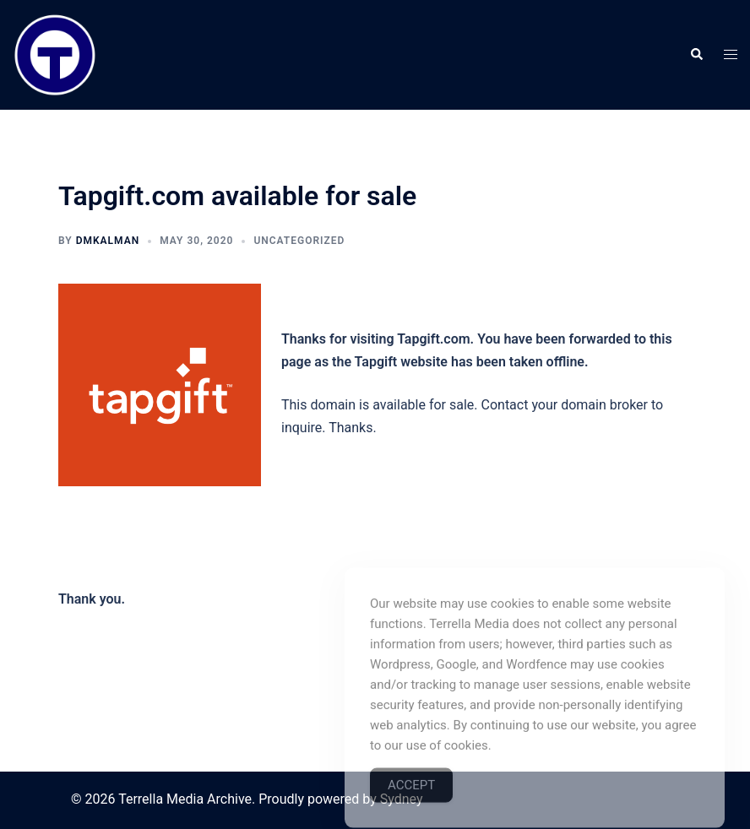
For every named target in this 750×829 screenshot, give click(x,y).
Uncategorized (299, 241)
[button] (696, 55)
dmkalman (108, 241)
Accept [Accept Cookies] (411, 805)
